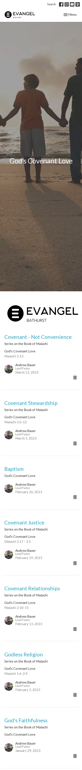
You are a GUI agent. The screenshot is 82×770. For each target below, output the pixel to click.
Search (51, 4)
